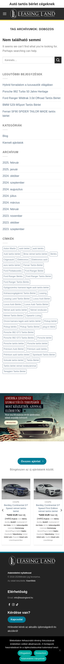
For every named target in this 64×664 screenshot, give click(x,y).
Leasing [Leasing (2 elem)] (43, 293)
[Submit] (58, 60)
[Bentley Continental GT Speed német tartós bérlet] (16, 489)
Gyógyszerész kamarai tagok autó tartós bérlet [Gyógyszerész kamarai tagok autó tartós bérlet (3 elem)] (26, 287)
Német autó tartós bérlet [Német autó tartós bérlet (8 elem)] (15, 310)
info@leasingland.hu (23, 597)
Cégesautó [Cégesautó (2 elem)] (9, 259)
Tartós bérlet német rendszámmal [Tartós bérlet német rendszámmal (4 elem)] (20, 366)
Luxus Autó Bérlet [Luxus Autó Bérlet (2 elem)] (41, 298)
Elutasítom (40, 653)
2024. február (11, 209)
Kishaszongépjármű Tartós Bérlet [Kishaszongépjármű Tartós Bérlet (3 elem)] (20, 293)
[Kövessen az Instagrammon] (13, 604)
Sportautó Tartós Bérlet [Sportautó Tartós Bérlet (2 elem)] (44, 354)
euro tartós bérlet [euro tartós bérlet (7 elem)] (12, 265)
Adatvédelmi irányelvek (33, 658)
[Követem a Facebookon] (9, 604)
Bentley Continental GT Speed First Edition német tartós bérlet (48, 508)
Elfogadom (24, 653)
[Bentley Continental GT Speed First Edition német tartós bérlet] (48, 489)
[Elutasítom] (59, 651)
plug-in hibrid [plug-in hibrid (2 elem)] (49, 326)
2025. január (10, 169)
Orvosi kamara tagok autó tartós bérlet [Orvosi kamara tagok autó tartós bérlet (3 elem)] (22, 321)
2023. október (11, 222)
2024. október (11, 175)
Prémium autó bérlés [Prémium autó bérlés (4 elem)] (37, 349)
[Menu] (5, 13)
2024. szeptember (13, 182)
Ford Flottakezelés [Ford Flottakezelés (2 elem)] (13, 270)
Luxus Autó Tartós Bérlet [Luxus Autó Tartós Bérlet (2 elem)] (36, 304)
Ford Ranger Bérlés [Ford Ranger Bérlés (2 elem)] (13, 276)
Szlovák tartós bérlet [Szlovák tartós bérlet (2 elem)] (13, 360)
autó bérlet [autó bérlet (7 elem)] (24, 248)
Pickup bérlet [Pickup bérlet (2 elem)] (50, 321)
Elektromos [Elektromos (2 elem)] (22, 259)
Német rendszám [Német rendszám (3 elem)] (38, 310)
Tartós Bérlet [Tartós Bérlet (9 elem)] (33, 360)
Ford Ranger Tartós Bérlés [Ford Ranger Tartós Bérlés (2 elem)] (16, 282)
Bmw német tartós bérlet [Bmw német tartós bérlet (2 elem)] (35, 254)
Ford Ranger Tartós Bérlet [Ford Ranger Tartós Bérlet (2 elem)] (38, 276)
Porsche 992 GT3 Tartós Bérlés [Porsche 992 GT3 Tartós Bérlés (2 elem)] (19, 337)
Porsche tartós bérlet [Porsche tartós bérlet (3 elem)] (37, 343)
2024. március (11, 202)
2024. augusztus (13, 189)
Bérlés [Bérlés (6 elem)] (54, 254)
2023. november (12, 215)
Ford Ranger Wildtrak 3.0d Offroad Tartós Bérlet (31, 98)
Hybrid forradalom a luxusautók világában (28, 84)
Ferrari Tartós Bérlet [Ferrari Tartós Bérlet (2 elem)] (33, 265)
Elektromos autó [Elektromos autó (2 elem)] (39, 259)
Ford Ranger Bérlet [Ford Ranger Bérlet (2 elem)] (34, 270)
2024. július (9, 195)
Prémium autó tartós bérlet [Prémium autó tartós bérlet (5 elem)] (16, 354)
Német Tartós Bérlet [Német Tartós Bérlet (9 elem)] (13, 315)
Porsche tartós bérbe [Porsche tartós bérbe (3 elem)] (14, 343)
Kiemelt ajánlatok (13, 142)
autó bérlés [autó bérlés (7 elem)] (38, 248)
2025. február (11, 162)
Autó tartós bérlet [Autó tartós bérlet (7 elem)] (12, 254)
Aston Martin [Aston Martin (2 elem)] (10, 248)
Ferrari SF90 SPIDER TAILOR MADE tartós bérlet (29, 113)
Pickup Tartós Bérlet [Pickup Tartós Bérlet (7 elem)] (29, 326)
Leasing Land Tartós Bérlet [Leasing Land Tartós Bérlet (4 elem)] (17, 298)
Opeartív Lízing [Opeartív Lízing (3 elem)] (33, 315)
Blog (5, 135)
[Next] (61, 510)
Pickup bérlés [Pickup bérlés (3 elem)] (10, 326)
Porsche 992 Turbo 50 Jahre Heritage (25, 91)
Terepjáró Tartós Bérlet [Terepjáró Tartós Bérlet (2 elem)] (15, 371)
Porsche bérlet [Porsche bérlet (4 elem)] (44, 337)
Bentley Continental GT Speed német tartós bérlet (16, 508)
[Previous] (3, 510)
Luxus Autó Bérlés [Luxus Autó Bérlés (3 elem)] (12, 304)
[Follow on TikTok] (17, 604)
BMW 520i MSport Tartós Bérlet (22, 104)
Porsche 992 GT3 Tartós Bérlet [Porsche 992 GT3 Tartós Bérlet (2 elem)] (18, 332)
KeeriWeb (30, 581)
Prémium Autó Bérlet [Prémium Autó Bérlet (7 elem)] (14, 349)
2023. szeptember (13, 229)
